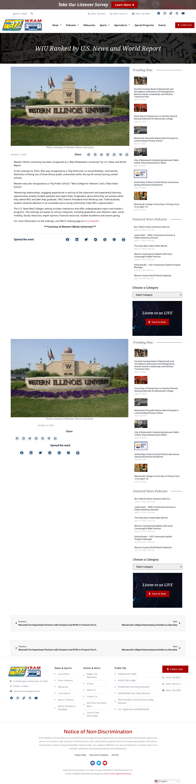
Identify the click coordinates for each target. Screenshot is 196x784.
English (161, 781)
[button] (31, 16)
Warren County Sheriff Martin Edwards (152, 281)
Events (162, 30)
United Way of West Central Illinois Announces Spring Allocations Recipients (156, 188)
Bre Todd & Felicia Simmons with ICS (152, 232)
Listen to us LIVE (157, 318)
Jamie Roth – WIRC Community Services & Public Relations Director (154, 241)
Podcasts (72, 30)
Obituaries (89, 30)
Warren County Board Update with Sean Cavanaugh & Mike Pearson (153, 260)
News (56, 30)
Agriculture (122, 30)
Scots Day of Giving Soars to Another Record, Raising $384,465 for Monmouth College (155, 122)
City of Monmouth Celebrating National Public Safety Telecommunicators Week (156, 166)
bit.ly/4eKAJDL (91, 226)
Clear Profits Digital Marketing (117, 780)
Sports (105, 30)
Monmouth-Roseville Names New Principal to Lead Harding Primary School (156, 144)
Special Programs (144, 30)
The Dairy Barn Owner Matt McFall (150, 251)
